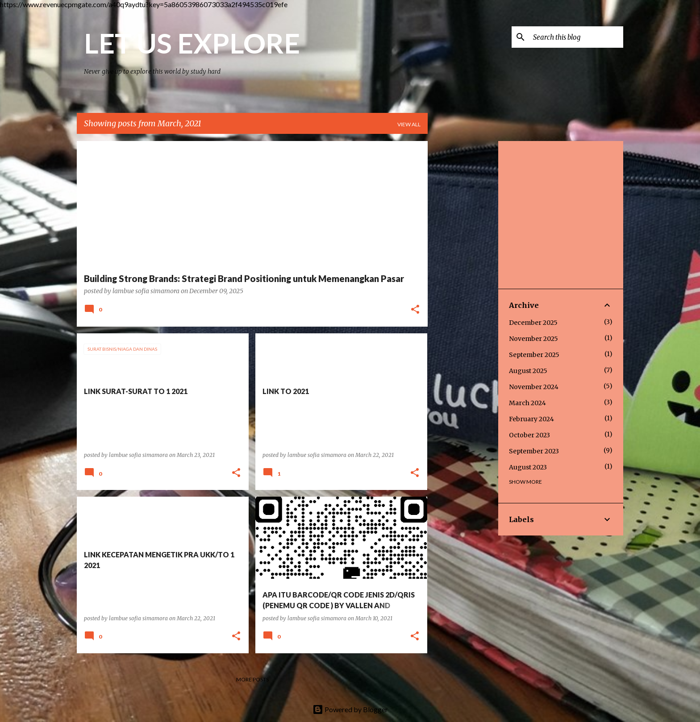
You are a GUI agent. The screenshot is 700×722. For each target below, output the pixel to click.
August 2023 (528, 467)
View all (409, 124)
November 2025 (533, 339)
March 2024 (527, 403)
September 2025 (534, 355)
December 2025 (533, 323)
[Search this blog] (576, 37)
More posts (252, 679)
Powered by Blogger (350, 709)
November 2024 (533, 387)
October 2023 (529, 435)
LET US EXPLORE (192, 42)
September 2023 (534, 451)
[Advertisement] (463, 275)
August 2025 (528, 371)
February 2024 (531, 419)
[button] (415, 310)
